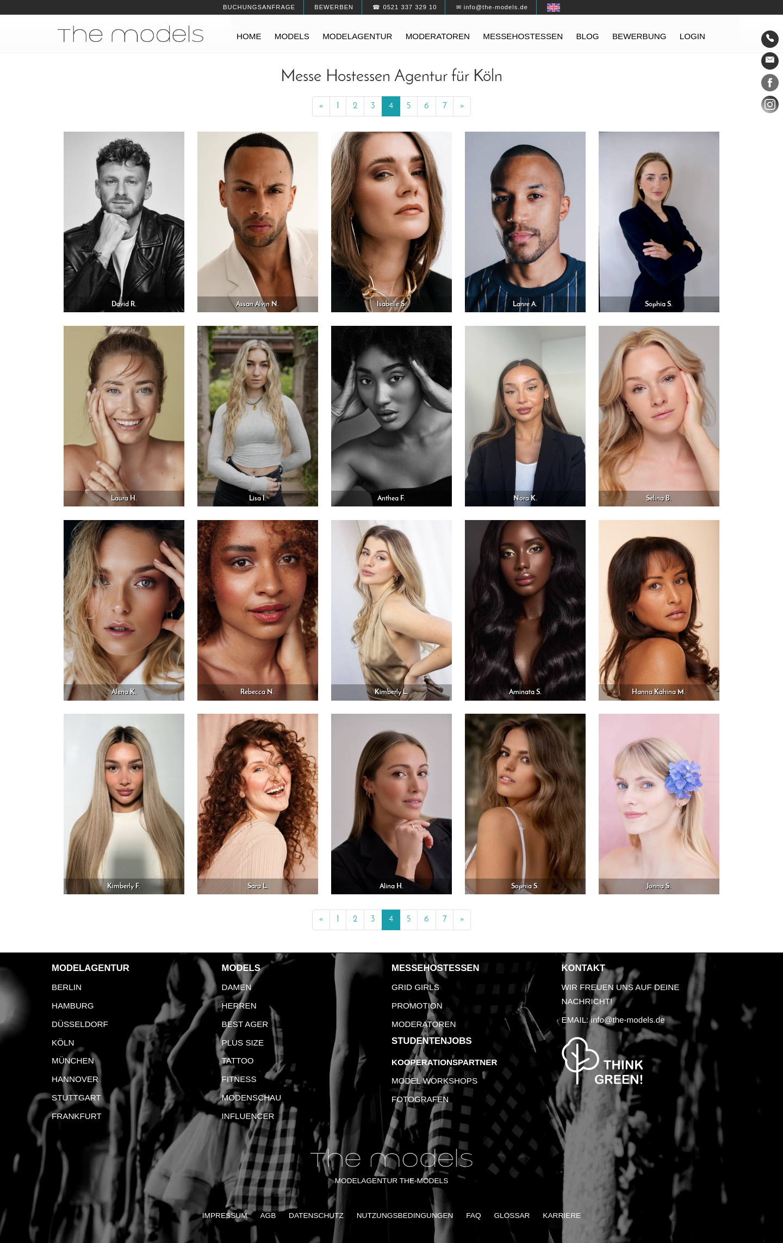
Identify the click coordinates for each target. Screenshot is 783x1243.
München (73, 1060)
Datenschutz (316, 1215)
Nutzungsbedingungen (405, 1215)
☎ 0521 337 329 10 (404, 7)
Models (292, 36)
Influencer (248, 1116)
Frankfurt (77, 1116)
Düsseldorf (80, 1024)
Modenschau (252, 1097)
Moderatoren (438, 36)
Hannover (75, 1079)
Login (692, 36)
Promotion (417, 1005)
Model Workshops (434, 1080)
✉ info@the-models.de (492, 7)
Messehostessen (523, 36)
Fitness (239, 1079)
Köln (63, 1042)
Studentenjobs (431, 1041)
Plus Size (243, 1042)
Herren (239, 1005)
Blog (587, 36)
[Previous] (321, 106)
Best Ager (245, 1024)
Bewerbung (639, 36)
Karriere (562, 1215)
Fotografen (420, 1099)
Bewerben (333, 7)
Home (249, 36)
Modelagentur (357, 36)
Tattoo (238, 1060)
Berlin (67, 987)
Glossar (512, 1215)
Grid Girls (415, 987)
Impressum (224, 1215)
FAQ (473, 1215)
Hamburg (73, 1005)
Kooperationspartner (444, 1062)
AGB (268, 1215)
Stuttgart (76, 1097)
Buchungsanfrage (259, 7)
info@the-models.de (628, 1019)
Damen (237, 987)
